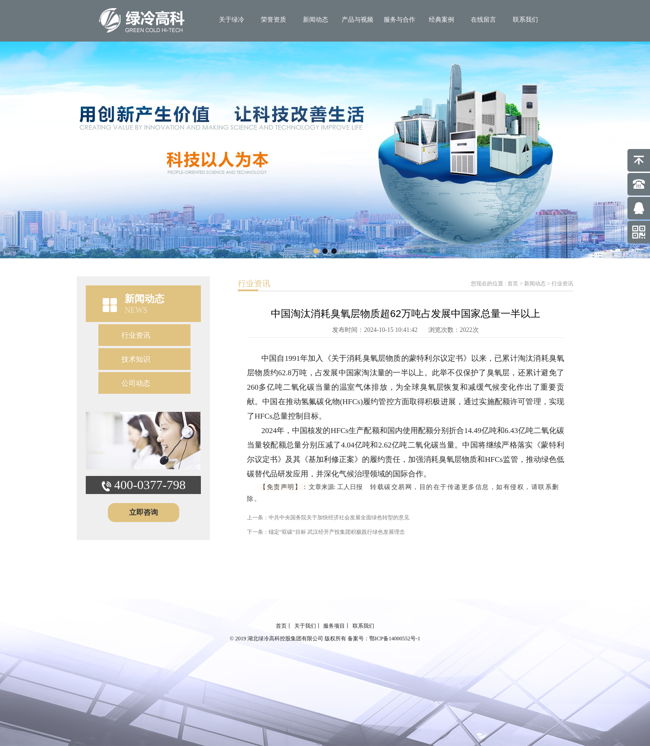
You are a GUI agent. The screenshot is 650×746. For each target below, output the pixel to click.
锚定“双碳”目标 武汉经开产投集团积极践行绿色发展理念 (337, 532)
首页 (512, 283)
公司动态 (135, 383)
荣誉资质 (273, 19)
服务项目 (334, 626)
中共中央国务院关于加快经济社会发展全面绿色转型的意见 (339, 517)
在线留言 (483, 19)
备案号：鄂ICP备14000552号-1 (384, 638)
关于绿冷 (231, 19)
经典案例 (441, 19)
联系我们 (525, 19)
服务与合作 (399, 19)
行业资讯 (135, 335)
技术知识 (135, 359)
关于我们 (305, 626)
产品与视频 (357, 19)
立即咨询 (143, 512)
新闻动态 (315, 19)
